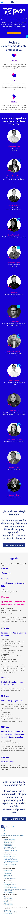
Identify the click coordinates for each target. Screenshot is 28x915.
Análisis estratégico (8, 842)
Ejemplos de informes (9, 856)
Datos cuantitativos (8, 845)
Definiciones (5, 837)
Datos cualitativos (8, 844)
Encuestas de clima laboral (10, 862)
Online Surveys (7, 897)
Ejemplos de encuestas (8, 853)
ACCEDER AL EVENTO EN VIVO (14, 33)
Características (7, 873)
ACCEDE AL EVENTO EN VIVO (14, 545)
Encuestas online (8, 870)
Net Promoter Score (9, 892)
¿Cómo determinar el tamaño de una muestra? (15, 889)
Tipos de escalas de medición (11, 887)
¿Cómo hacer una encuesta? (10, 859)
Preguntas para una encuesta (11, 861)
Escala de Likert (8, 890)
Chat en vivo (13, 835)
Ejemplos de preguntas (9, 858)
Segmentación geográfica (10, 847)
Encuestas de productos (10, 864)
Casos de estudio (8, 882)
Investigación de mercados (10, 850)
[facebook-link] (4, 828)
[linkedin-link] (4, 831)
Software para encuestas (10, 839)
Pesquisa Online (8, 898)
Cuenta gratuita (19, 835)
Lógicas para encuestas (9, 878)
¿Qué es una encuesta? (9, 841)
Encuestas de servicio (9, 866)
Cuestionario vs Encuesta (10, 884)
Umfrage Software (8, 900)
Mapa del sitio (7, 910)
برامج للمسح (7, 901)
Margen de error (8, 886)
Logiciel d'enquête (8, 904)
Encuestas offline (8, 875)
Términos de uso (8, 913)
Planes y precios (8, 872)
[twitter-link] (4, 830)
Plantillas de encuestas (9, 855)
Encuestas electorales (9, 849)
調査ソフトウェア (8, 903)
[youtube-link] (4, 833)
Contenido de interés (7, 881)
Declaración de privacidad (10, 912)
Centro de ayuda (5, 835)
